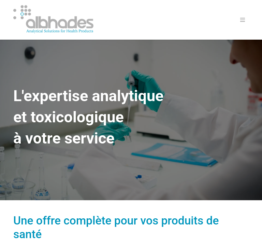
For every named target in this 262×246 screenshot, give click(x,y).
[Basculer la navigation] (242, 20)
